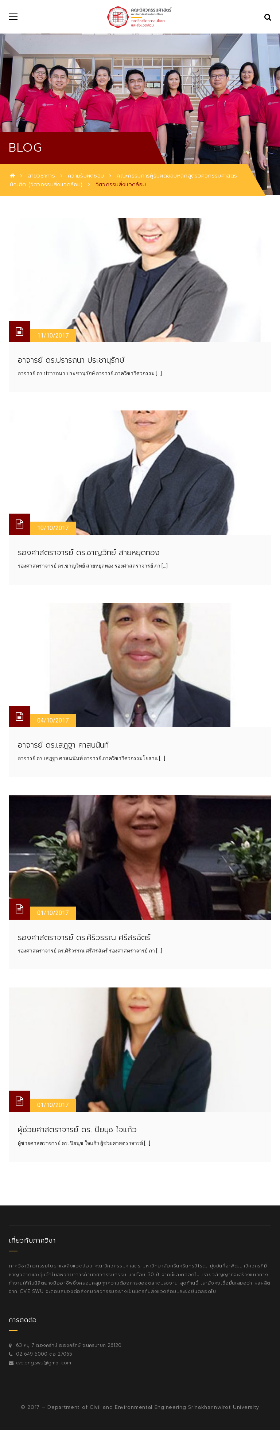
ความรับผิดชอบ (86, 176)
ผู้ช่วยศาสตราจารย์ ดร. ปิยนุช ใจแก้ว (77, 1129)
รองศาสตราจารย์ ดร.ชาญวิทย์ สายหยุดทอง (89, 552)
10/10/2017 (53, 528)
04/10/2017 (53, 720)
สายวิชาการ (41, 176)
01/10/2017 (53, 912)
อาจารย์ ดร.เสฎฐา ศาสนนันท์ (63, 745)
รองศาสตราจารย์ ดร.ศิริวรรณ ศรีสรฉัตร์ (84, 937)
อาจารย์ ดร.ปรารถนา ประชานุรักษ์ (71, 360)
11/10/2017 (53, 335)
